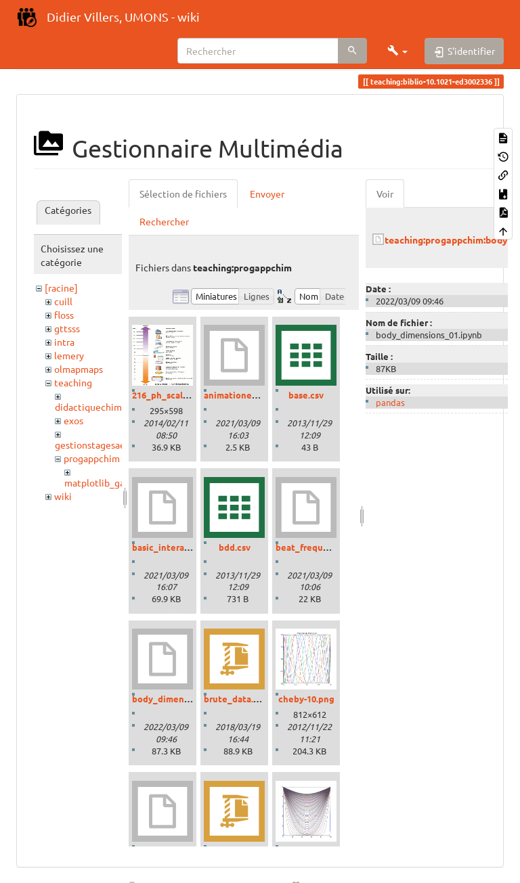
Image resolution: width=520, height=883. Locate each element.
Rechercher (164, 221)
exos (73, 420)
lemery (69, 355)
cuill (63, 301)
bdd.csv (235, 547)
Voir (384, 193)
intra (64, 342)
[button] (397, 51)
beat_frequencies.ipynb (326, 547)
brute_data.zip (235, 698)
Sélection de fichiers (183, 193)
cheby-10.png (306, 698)
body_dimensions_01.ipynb (189, 698)
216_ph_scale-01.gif (173, 395)
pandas (390, 402)
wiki (63, 496)
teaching (73, 382)
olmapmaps (78, 369)
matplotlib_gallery (104, 482)
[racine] (61, 287)
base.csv (306, 395)
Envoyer (267, 193)
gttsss (67, 328)
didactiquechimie (92, 407)
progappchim (92, 458)
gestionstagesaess (94, 444)
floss (64, 315)
